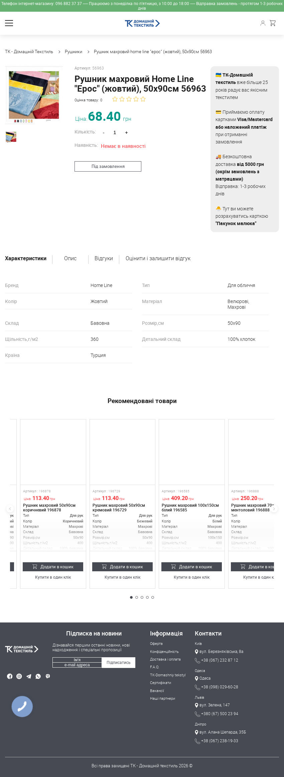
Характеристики (25, 258)
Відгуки (104, 258)
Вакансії (157, 690)
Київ (198, 643)
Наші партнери (162, 698)
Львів (199, 697)
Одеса (200, 670)
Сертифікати (160, 682)
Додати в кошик (53, 567)
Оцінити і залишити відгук (158, 258)
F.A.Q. (154, 667)
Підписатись (119, 662)
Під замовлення (104, 166)
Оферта (156, 643)
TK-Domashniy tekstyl (167, 675)
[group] (32, 93)
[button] (131, 597)
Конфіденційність (164, 651)
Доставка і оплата (165, 659)
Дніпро (200, 724)
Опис (70, 258)
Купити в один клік (53, 577)
